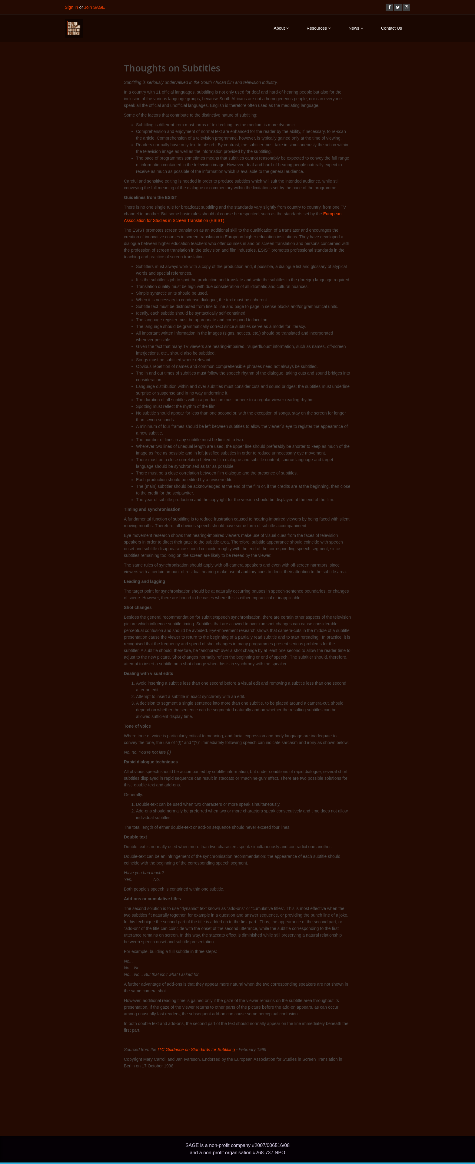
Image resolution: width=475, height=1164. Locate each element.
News (356, 28)
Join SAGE (94, 7)
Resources (319, 28)
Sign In (71, 7)
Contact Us (391, 28)
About (281, 28)
